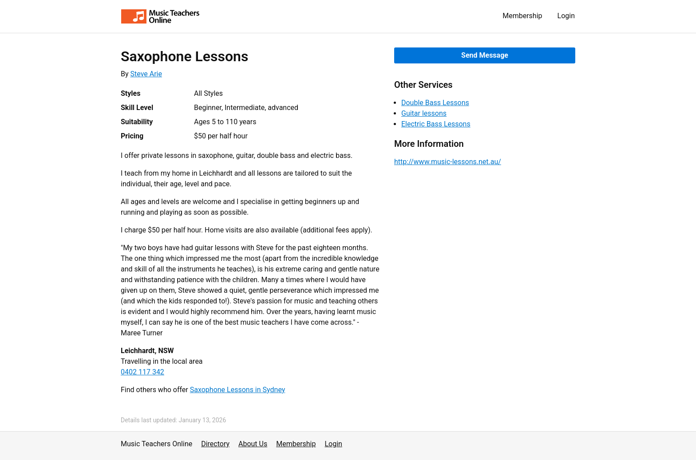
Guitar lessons (424, 113)
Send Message (484, 55)
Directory (215, 444)
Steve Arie (146, 74)
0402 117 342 (142, 372)
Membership (522, 16)
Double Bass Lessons (435, 102)
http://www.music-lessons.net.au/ (447, 161)
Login (566, 16)
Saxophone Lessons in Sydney (237, 389)
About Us (252, 444)
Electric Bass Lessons (436, 124)
